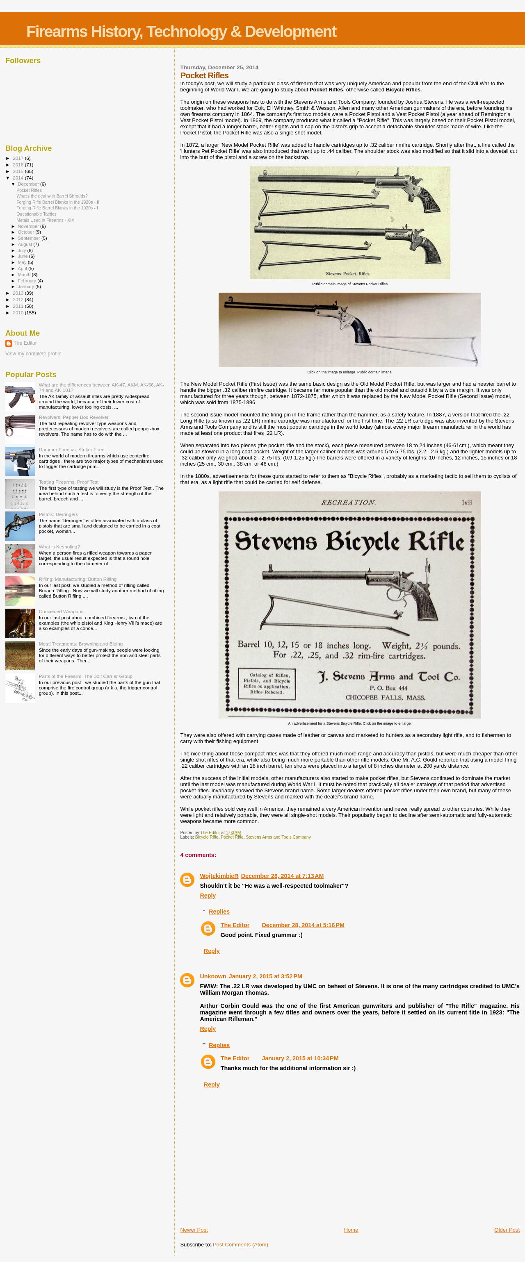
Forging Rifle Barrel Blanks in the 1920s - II (57, 202)
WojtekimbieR (219, 876)
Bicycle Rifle (207, 837)
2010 (19, 312)
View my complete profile (33, 354)
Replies (219, 911)
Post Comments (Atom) (240, 1245)
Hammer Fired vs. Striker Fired (72, 449)
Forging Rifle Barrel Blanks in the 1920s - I (57, 207)
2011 (19, 306)
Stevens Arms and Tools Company (278, 837)
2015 (19, 171)
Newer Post (194, 1230)
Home (351, 1230)
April (23, 268)
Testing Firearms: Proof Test (69, 481)
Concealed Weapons (61, 611)
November (29, 226)
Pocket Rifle (232, 837)
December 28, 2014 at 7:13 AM (282, 876)
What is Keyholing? (59, 546)
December (29, 184)
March (25, 274)
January (27, 286)
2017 (19, 158)
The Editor (235, 925)
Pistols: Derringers (58, 514)
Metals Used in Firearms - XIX (45, 220)
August (26, 244)
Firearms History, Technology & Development (181, 31)
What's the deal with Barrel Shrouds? (52, 195)
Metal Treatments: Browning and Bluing (81, 643)
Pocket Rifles (29, 190)
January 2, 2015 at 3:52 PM (265, 976)
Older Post (507, 1230)
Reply (208, 895)
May (23, 262)
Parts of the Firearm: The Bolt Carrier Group (85, 676)
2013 (19, 293)
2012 (19, 299)
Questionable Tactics (36, 213)
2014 (19, 177)
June (23, 256)
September (30, 238)
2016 (19, 164)
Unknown (213, 976)
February (28, 280)
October (27, 232)
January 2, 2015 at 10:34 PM (300, 1058)
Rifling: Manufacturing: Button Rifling (78, 579)
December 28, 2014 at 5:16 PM (303, 925)
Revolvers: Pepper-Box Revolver (74, 417)
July (22, 250)
